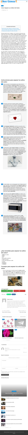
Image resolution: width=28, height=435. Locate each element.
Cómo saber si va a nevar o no (10, 415)
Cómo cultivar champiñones (10, 406)
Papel (2, 5)
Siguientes (7, 427)
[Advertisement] (14, 18)
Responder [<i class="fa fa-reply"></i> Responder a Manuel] (25, 352)
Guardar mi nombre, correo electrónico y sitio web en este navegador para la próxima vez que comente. (13, 372)
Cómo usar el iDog (23, 312)
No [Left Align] (19, 290)
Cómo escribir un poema (6, 312)
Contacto (14, 433)
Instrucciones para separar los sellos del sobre (10, 28)
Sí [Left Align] (7, 290)
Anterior (2, 427)
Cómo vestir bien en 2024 (10, 402)
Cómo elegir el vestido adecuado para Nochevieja (14, 419)
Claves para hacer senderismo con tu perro (14, 393)
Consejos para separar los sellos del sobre (9, 30)
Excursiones (14, 391)
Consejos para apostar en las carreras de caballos (14, 423)
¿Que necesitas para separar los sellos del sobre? (11, 29)
